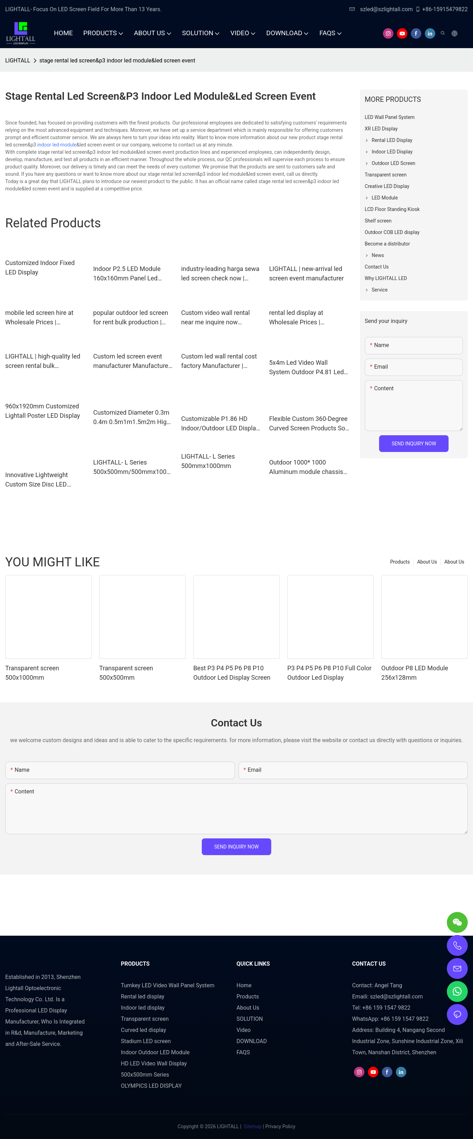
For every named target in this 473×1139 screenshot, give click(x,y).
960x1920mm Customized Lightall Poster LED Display (42, 410)
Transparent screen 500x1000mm (32, 672)
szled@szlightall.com (381, 9)
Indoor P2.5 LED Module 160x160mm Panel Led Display (127, 274)
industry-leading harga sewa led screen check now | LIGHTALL (220, 274)
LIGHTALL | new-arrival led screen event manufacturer (306, 273)
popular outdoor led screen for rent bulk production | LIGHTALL (130, 318)
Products (400, 562)
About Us (454, 562)
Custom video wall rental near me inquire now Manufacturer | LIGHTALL (216, 318)
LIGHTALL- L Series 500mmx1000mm (208, 461)
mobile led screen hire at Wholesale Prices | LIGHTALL (39, 318)
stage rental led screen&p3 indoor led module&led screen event (117, 60)
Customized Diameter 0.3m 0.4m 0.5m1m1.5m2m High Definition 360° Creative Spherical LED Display (131, 418)
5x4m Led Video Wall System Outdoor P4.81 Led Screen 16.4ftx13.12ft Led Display (306, 368)
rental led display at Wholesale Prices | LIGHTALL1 (296, 318)
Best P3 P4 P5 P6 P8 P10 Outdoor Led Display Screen (232, 672)
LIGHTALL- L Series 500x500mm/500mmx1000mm (131, 467)
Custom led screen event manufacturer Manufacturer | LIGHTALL (133, 361)
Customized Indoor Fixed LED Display (40, 267)
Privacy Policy (280, 1126)
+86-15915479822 (441, 9)
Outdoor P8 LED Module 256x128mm (414, 672)
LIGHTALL (17, 60)
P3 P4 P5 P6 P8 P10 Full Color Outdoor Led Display (329, 672)
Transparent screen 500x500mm (126, 672)
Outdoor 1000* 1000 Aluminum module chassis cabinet (306, 467)
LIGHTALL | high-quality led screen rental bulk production (42, 361)
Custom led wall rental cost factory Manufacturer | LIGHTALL (219, 361)
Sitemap (253, 1126)
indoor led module (56, 145)
